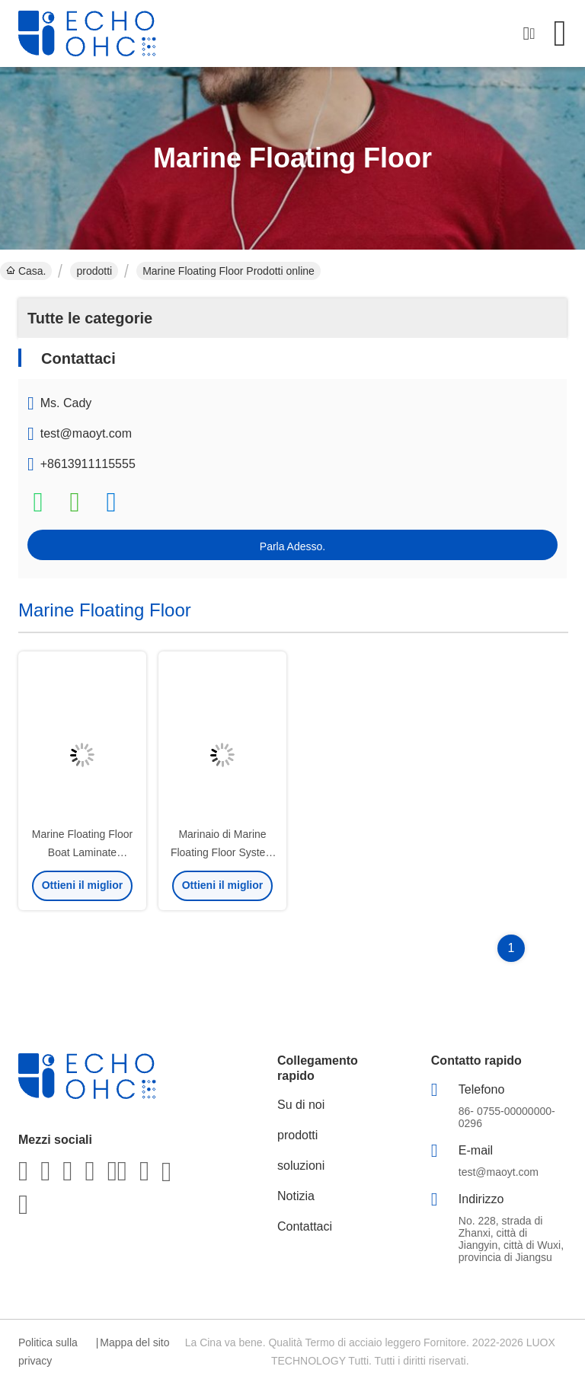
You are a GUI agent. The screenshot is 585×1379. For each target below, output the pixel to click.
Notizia (296, 1196)
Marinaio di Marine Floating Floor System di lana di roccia (222, 852)
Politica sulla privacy (48, 1351)
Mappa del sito (134, 1342)
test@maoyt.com (86, 433)
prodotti (94, 271)
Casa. (26, 271)
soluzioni (300, 1165)
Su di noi (300, 1104)
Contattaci (304, 1226)
